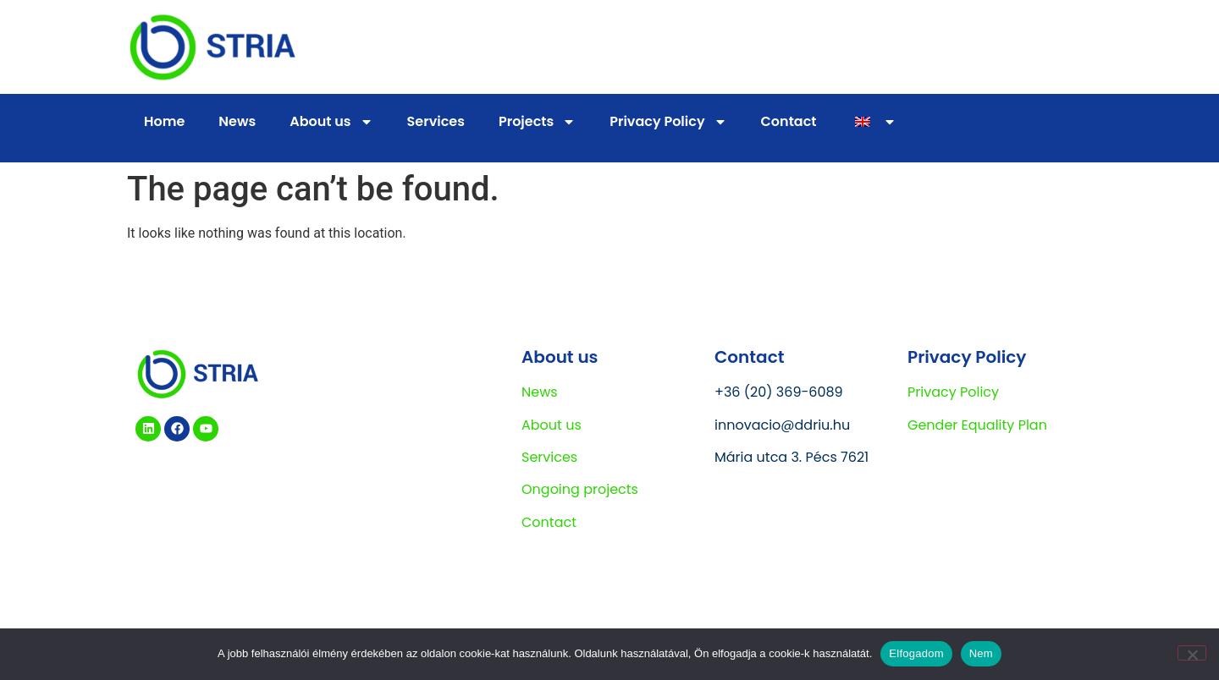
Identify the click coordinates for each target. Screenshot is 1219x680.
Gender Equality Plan (977, 425)
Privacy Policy (668, 122)
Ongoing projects (579, 489)
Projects (537, 122)
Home (164, 121)
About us (331, 122)
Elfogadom (916, 653)
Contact (789, 121)
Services (436, 121)
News (237, 121)
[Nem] (1192, 653)
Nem (981, 653)
